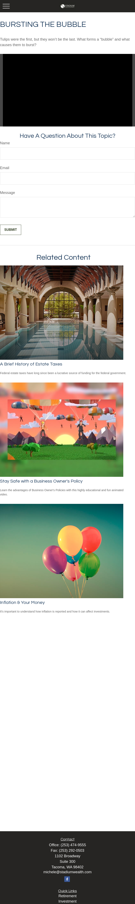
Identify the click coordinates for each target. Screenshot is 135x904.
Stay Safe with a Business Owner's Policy (41, 481)
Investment (67, 901)
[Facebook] (67, 879)
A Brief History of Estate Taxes (31, 364)
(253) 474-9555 (73, 845)
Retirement (67, 896)
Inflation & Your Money (22, 602)
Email (4, 168)
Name (5, 143)
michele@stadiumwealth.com (67, 872)
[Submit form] (10, 230)
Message (7, 193)
